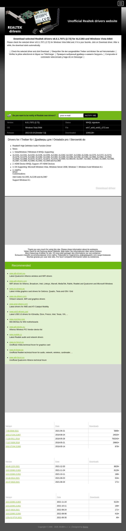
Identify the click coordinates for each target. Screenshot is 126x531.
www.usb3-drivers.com (18, 312)
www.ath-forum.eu (17, 357)
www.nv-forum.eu (16, 342)
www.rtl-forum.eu (16, 350)
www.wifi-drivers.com (18, 281)
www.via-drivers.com (18, 296)
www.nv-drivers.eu (17, 289)
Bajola (85, 527)
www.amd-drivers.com (18, 304)
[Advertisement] (63, 85)
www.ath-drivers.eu (17, 273)
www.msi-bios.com (17, 319)
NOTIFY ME (90, 115)
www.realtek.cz (15, 334)
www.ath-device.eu (17, 327)
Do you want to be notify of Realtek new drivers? (34, 115)
